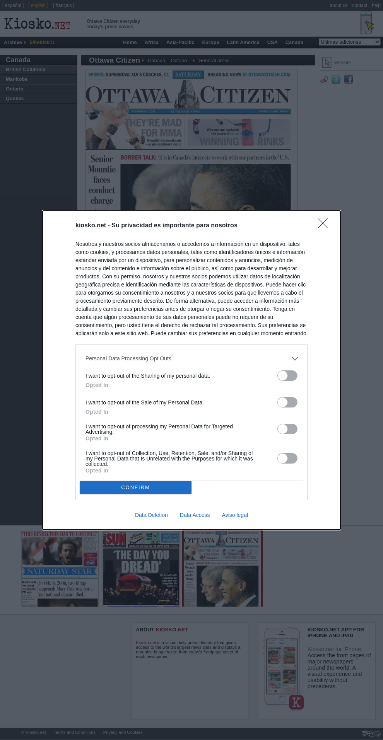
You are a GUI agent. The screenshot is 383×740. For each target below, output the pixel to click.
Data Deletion (151, 515)
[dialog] (191, 370)
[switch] (287, 375)
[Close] (325, 225)
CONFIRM (135, 487)
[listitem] (191, 359)
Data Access (195, 515)
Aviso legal (235, 515)
